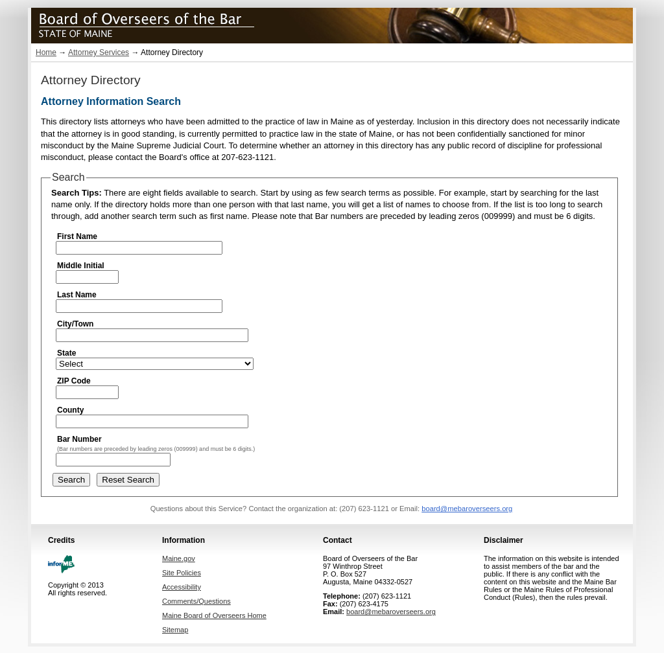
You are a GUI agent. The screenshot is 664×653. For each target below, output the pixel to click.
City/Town (75, 323)
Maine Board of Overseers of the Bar (177, 24)
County (70, 410)
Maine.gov (178, 558)
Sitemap (175, 630)
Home (46, 52)
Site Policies (181, 573)
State (66, 353)
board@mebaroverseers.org (466, 508)
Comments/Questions (196, 601)
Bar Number (79, 439)
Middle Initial (80, 265)
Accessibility (181, 587)
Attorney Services (98, 52)
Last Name (77, 294)
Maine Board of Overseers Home (214, 615)
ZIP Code (74, 380)
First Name (77, 236)
